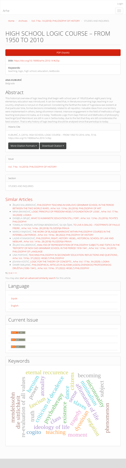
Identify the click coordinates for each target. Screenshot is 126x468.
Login (120, 3)
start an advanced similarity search (38, 278)
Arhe (6, 11)
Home (11, 20)
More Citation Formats (24, 145)
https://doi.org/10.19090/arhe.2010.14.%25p (36, 60)
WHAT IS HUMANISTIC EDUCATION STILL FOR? (55, 218)
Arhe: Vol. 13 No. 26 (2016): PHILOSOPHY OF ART (76, 208)
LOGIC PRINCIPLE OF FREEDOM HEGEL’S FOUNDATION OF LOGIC (66, 211)
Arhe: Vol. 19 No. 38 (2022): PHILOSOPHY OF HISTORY (65, 234)
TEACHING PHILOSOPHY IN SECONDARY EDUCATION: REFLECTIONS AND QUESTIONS (73, 254)
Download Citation (53, 145)
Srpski (14, 298)
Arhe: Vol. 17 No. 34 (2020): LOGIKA (91, 261)
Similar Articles (19, 199)
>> (15, 273)
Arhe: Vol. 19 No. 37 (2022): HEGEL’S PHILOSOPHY (38, 258)
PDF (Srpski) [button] (63, 52)
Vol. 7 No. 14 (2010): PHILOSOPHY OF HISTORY (55, 20)
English (15, 305)
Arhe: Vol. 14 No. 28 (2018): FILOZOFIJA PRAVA (45, 228)
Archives (23, 20)
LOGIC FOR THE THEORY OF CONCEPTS (51, 261)
